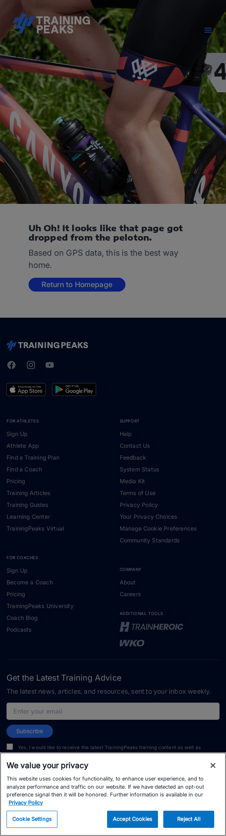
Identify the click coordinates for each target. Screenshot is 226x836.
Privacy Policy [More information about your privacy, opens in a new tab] (26, 802)
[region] (113, 794)
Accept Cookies (132, 819)
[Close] (213, 765)
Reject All (188, 819)
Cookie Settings (32, 819)
